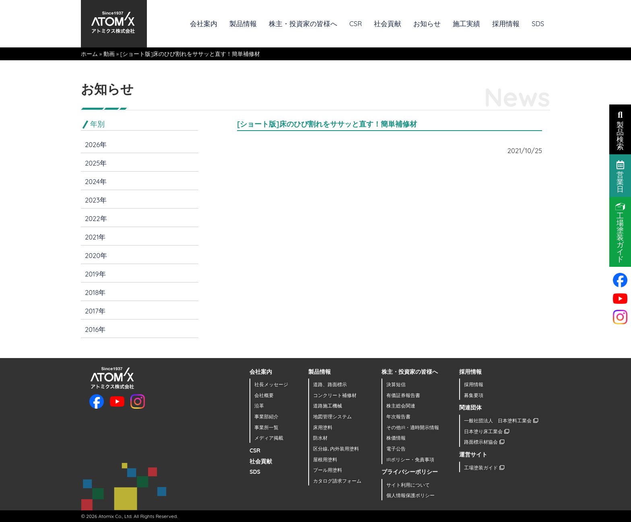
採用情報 (506, 23)
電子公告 (396, 449)
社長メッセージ (271, 384)
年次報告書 (398, 417)
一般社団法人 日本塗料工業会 (501, 421)
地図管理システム (332, 417)
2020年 (96, 255)
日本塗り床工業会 (486, 431)
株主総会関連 (400, 406)
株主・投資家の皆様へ (303, 23)
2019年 (95, 274)
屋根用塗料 (325, 459)
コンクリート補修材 (335, 395)
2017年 (95, 311)
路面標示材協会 (484, 442)
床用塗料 (322, 427)
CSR (355, 23)
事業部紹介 (266, 417)
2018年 (95, 292)
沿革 (259, 406)
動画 (109, 53)
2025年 (96, 163)
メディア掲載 (268, 438)
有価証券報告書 (403, 395)
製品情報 (243, 23)
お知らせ (427, 23)
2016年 (95, 329)
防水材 (320, 438)
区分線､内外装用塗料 (336, 449)
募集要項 (473, 395)
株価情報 (396, 438)
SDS (538, 23)
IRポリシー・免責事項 (410, 459)
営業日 (620, 176)
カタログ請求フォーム (337, 481)
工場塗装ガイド (484, 468)
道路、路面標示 (330, 384)
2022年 (96, 218)
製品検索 (620, 129)
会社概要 (264, 395)
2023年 (96, 200)
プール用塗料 (327, 470)
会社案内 (203, 23)
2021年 (95, 237)
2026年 (96, 144)
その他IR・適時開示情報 (412, 427)
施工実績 (466, 23)
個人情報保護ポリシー (410, 495)
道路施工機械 (327, 406)
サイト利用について (408, 485)
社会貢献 (387, 23)
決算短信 (396, 384)
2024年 (96, 181)
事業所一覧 (266, 427)
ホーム (89, 53)
